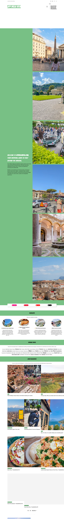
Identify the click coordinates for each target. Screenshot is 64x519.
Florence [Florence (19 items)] (41, 349)
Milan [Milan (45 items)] (30, 351)
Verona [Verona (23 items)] (43, 354)
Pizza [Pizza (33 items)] (54, 351)
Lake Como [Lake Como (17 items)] (9, 351)
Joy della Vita (14, 6)
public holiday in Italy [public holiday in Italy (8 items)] (19, 352)
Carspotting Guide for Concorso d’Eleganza (32, 429)
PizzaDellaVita (10, 468)
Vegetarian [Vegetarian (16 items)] (36, 354)
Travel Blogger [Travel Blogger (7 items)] (22, 354)
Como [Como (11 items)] (28, 349)
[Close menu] (50, 4)
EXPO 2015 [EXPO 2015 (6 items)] (37, 349)
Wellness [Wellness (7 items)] (50, 354)
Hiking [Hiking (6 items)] (46, 349)
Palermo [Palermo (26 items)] (46, 351)
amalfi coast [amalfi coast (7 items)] (7, 349)
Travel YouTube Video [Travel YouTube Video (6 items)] (27, 354)
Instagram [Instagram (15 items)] (55, 349)
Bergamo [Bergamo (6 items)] (14, 349)
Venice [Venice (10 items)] (40, 354)
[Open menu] (47, 6)
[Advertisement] (32, 18)
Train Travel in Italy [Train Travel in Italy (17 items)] (16, 354)
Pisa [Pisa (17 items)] (51, 351)
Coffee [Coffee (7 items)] (26, 349)
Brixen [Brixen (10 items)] (20, 349)
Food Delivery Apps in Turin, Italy (13, 429)
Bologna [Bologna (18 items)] (17, 349)
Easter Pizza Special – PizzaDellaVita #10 (15, 503)
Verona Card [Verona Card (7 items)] (47, 354)
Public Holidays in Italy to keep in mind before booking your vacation (20, 395)
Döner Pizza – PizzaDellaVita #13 (13, 469)
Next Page (34, 510)
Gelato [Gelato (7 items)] (44, 349)
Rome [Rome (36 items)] (44, 352)
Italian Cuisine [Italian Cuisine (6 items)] (60, 349)
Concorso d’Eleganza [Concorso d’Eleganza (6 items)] (32, 349)
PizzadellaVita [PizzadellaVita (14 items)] (59, 350)
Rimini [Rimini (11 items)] (41, 352)
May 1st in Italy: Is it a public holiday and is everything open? (52, 432)
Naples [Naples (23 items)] (37, 351)
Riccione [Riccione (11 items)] (38, 352)
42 (30, 510)
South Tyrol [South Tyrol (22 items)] (56, 352)
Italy (42, 431)
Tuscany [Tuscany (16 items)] (32, 354)
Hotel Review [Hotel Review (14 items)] (50, 349)
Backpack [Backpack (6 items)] (10, 349)
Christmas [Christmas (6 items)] (23, 349)
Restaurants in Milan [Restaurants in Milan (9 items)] (26, 352)
